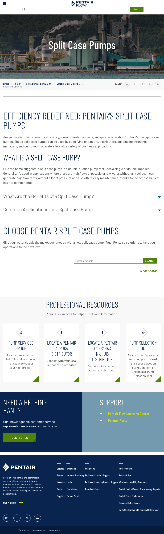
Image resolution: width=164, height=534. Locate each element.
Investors (61, 482)
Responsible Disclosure (129, 502)
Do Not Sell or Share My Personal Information (139, 509)
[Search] (23, 9)
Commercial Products (38, 84)
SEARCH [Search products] (150, 260)
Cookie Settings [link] (54, 530)
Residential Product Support (97, 475)
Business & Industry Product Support (101, 482)
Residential (71, 468)
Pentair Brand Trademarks (131, 495)
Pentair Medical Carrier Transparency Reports (139, 489)
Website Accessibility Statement (133, 482)
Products (70, 482)
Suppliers (61, 495)
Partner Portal (118, 420)
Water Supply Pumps (68, 84)
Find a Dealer (72, 489)
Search (137, 9)
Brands (60, 475)
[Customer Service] (19, 437)
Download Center (92, 489)
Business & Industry (75, 475)
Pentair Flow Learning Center (128, 413)
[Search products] (108, 261)
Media (59, 489)
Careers (60, 468)
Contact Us (90, 468)
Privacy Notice (125, 468)
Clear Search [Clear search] (149, 271)
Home (6, 84)
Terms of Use (125, 475)
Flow (17, 84)
